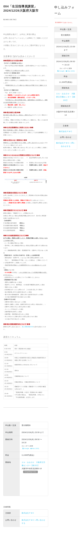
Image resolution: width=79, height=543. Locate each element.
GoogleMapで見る (31, 472)
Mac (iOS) (35, 448)
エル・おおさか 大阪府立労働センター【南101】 (65, 97)
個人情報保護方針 (27, 326)
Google (25, 448)
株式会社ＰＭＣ (28, 513)
